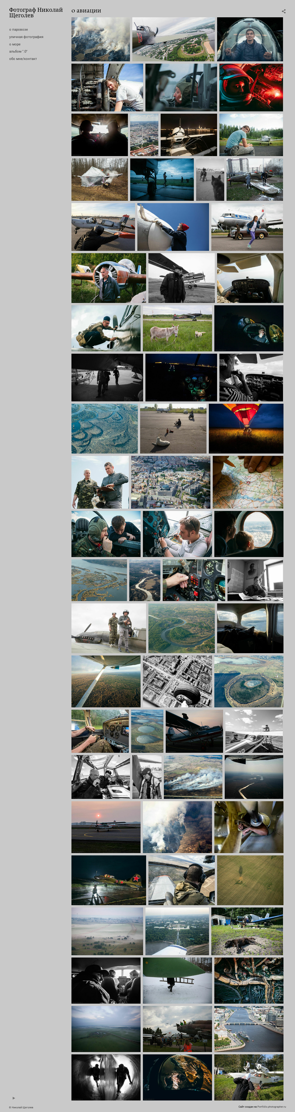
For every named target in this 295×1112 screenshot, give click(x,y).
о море (15, 44)
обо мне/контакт (23, 59)
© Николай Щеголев (21, 1107)
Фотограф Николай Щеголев (36, 12)
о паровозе (18, 29)
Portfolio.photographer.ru (271, 1106)
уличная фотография (26, 37)
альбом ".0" (18, 51)
